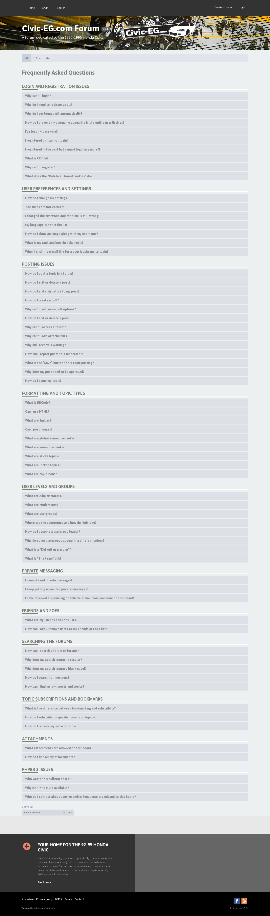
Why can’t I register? (40, 167)
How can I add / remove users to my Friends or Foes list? (66, 629)
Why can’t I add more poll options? (50, 309)
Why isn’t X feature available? (47, 788)
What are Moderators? (41, 505)
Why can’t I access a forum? (45, 327)
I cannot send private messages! (48, 580)
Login (242, 7)
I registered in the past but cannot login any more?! (62, 149)
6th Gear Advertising (44, 908)
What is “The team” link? (43, 558)
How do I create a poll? (42, 300)
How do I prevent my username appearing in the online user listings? (74, 122)
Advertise (28, 899)
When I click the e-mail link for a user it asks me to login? (66, 251)
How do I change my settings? (47, 198)
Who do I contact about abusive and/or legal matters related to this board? (80, 796)
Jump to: (27, 806)
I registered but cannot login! (46, 140)
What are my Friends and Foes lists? (51, 620)
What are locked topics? (43, 465)
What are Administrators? (44, 496)
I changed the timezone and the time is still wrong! (62, 216)
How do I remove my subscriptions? (51, 726)
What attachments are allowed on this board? (59, 748)
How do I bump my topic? (43, 380)
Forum (46, 8)
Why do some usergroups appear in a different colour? (64, 540)
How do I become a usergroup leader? (52, 531)
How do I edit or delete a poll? (47, 318)
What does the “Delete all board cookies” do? (58, 176)
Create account (223, 7)
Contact (79, 899)
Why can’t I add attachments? (47, 336)
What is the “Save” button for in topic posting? (59, 363)
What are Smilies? (38, 420)
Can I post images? (39, 429)
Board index (43, 58)
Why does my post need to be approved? (54, 372)
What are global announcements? (50, 438)
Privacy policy (44, 899)
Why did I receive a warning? (45, 345)
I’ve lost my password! (41, 131)
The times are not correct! (44, 207)
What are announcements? (44, 447)
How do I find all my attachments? (50, 757)
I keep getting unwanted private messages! (56, 589)
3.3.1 (105, 29)
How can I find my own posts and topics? (54, 686)
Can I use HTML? (37, 411)
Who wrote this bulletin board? (48, 779)
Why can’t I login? (38, 95)
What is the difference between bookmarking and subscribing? (70, 708)
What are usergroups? (41, 513)
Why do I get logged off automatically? (53, 113)
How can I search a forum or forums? (52, 650)
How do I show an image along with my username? (61, 234)
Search (62, 8)
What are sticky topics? (42, 456)
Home (31, 8)
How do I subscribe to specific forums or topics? (60, 717)
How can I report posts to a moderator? (54, 354)
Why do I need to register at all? (48, 104)
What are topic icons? (41, 474)
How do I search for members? (47, 677)
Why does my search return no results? (53, 659)
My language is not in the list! (46, 225)
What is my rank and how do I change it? (54, 242)
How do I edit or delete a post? (47, 282)
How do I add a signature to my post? (52, 291)
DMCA (58, 899)
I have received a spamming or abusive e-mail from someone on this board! (79, 598)
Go (70, 812)
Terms (68, 899)
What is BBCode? (37, 402)
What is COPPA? (37, 158)
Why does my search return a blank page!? (56, 668)
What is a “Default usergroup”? (48, 549)
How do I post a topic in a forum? (49, 273)
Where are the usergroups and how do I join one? (61, 522)
